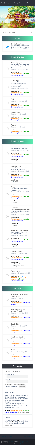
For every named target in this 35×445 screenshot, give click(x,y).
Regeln (13, 125)
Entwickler (26, 73)
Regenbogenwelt (18, 266)
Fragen (13, 187)
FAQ (12, 99)
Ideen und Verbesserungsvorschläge (20, 209)
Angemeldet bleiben (11, 386)
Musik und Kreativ (17, 337)
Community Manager (17, 75)
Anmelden (8, 371)
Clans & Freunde (16, 251)
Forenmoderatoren (16, 73)
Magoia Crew (15, 112)
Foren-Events (15, 271)
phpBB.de (22, 443)
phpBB (11, 441)
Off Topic (17, 289)
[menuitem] (6, 3)
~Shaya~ (22, 276)
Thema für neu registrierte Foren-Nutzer (20, 295)
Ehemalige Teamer (23, 412)
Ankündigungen (16, 63)
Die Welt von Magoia (18, 44)
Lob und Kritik (16, 166)
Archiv (15, 161)
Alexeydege (8, 425)
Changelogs (15, 80)
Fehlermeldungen (17, 147)
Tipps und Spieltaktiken (19, 230)
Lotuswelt (16, 264)
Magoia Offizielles (17, 57)
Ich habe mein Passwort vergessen (15, 384)
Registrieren (16, 371)
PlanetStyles (24, 441)
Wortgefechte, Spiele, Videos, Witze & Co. (18, 310)
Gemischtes (15, 324)
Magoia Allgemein (17, 141)
